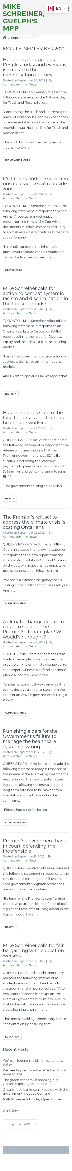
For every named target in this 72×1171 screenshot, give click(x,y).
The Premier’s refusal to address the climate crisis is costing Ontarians (34, 522)
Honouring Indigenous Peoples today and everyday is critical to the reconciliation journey (35, 67)
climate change (15, 603)
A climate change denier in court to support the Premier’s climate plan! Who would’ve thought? (35, 629)
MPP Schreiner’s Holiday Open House (32, 1099)
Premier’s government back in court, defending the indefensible (34, 846)
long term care (15, 822)
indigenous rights (17, 160)
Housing (10, 394)
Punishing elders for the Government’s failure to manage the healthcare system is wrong (30, 738)
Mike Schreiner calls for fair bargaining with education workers (33, 950)
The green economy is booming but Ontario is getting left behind (30, 1082)
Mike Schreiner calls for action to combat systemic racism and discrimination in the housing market (35, 295)
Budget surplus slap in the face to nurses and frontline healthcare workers (34, 418)
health (10, 498)
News (32, 84)
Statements (13, 270)
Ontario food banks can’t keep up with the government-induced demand (35, 1091)
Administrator (12, 84)
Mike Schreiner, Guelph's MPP (24, 17)
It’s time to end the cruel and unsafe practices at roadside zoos (35, 183)
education (12, 1036)
